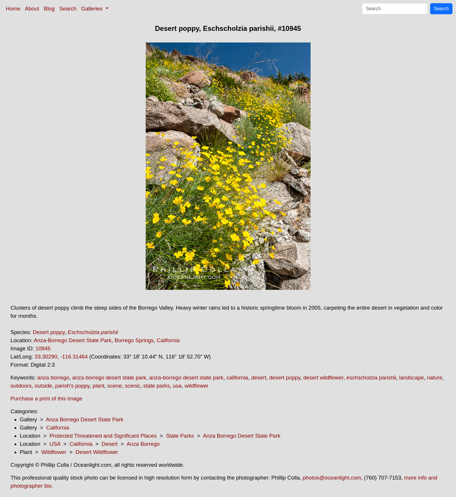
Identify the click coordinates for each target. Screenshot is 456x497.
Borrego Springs (134, 340)
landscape (411, 377)
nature (434, 377)
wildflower (197, 386)
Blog (49, 9)
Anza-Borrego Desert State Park (73, 340)
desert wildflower (323, 377)
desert (258, 377)
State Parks (180, 436)
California (168, 340)
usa (177, 386)
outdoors (21, 386)
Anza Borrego (143, 444)
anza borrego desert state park (109, 377)
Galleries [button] (92, 9)
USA (54, 444)
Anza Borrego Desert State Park (85, 419)
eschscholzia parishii (371, 377)
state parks (156, 386)
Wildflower (53, 452)
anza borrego (53, 377)
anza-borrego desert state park (186, 377)
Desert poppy (49, 332)
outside (43, 386)
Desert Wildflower (97, 452)
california (237, 377)
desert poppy (284, 377)
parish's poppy (72, 386)
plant (98, 386)
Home (13, 9)
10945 (43, 348)
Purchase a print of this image (46, 398)
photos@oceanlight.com (332, 478)
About (32, 9)
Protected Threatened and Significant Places (103, 436)
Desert (110, 444)
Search (67, 9)
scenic (132, 386)
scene (114, 386)
